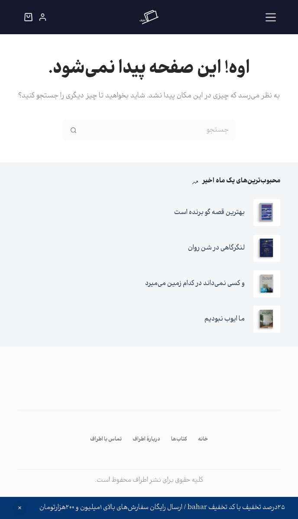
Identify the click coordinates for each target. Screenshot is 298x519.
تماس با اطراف (106, 439)
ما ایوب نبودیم (224, 319)
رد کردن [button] (19, 508)
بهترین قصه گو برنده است (209, 212)
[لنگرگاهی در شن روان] (266, 248)
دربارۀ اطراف (146, 439)
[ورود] (42, 17)
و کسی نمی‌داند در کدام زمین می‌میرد (195, 284)
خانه (203, 439)
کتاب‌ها (179, 439)
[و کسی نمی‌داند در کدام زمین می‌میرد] (266, 283)
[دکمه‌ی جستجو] (73, 130)
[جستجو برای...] (160, 130)
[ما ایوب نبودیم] (266, 319)
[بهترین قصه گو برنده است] (266, 212)
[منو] (271, 17)
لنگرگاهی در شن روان (216, 248)
